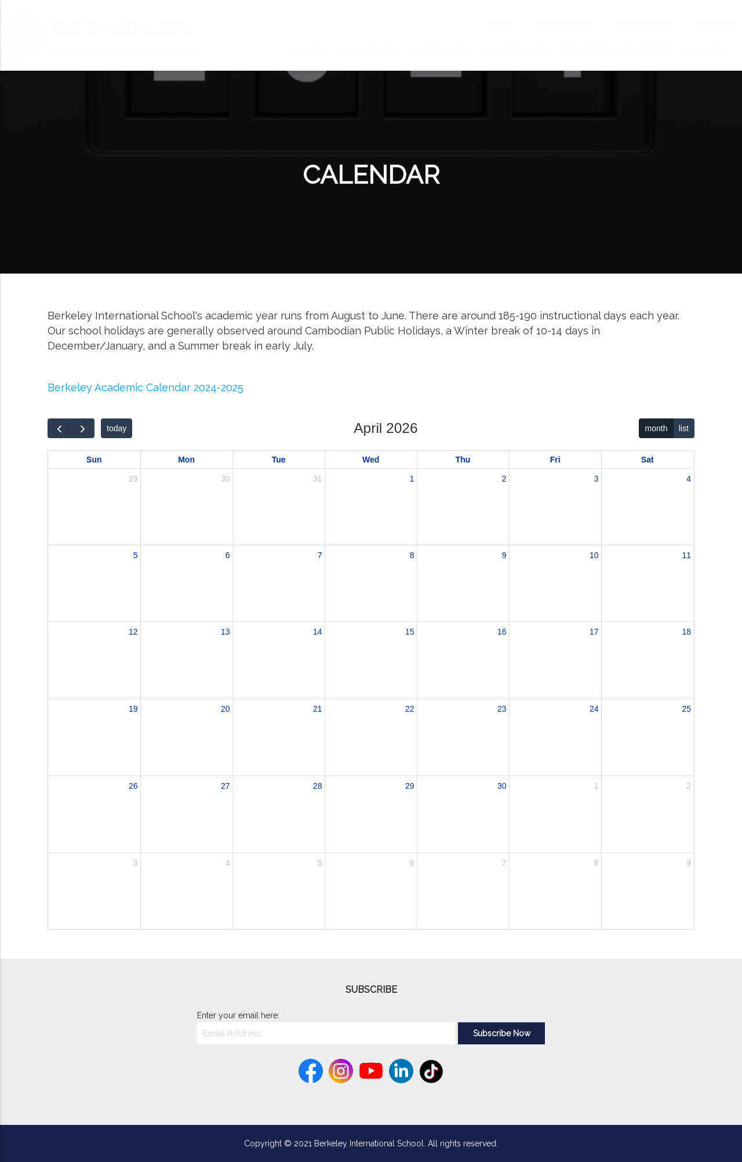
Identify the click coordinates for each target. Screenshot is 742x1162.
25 (687, 708)
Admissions (513, 49)
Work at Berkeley (632, 23)
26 (133, 786)
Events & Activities (613, 49)
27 (225, 786)
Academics (436, 49)
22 (409, 708)
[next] (82, 428)
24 (594, 708)
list (684, 428)
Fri (555, 459)
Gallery (704, 49)
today (116, 428)
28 (317, 786)
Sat (647, 459)
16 (502, 631)
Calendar (441, 23)
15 (409, 631)
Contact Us (703, 23)
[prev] (59, 428)
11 (687, 555)
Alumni (490, 23)
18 (687, 631)
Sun (93, 459)
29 (133, 478)
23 (502, 708)
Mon (186, 459)
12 (133, 631)
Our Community (551, 23)
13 (225, 631)
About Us (366, 49)
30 (225, 478)
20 (225, 708)
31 (317, 478)
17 (594, 631)
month (656, 428)
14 (317, 631)
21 (317, 708)
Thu (463, 459)
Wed (370, 459)
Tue (279, 459)
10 (594, 555)
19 (133, 708)
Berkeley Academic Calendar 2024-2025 (145, 387)
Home (309, 49)
